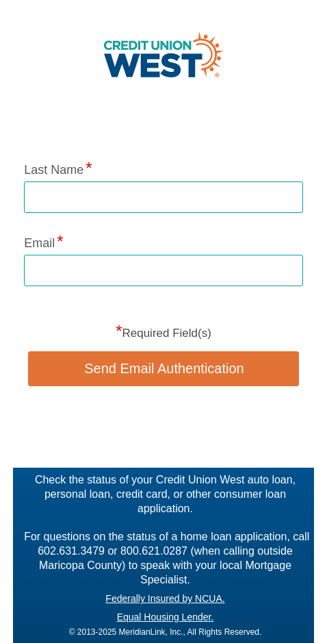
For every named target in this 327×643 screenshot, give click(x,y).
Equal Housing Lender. (165, 617)
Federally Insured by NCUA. (164, 598)
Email (39, 243)
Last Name (53, 170)
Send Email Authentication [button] (164, 368)
